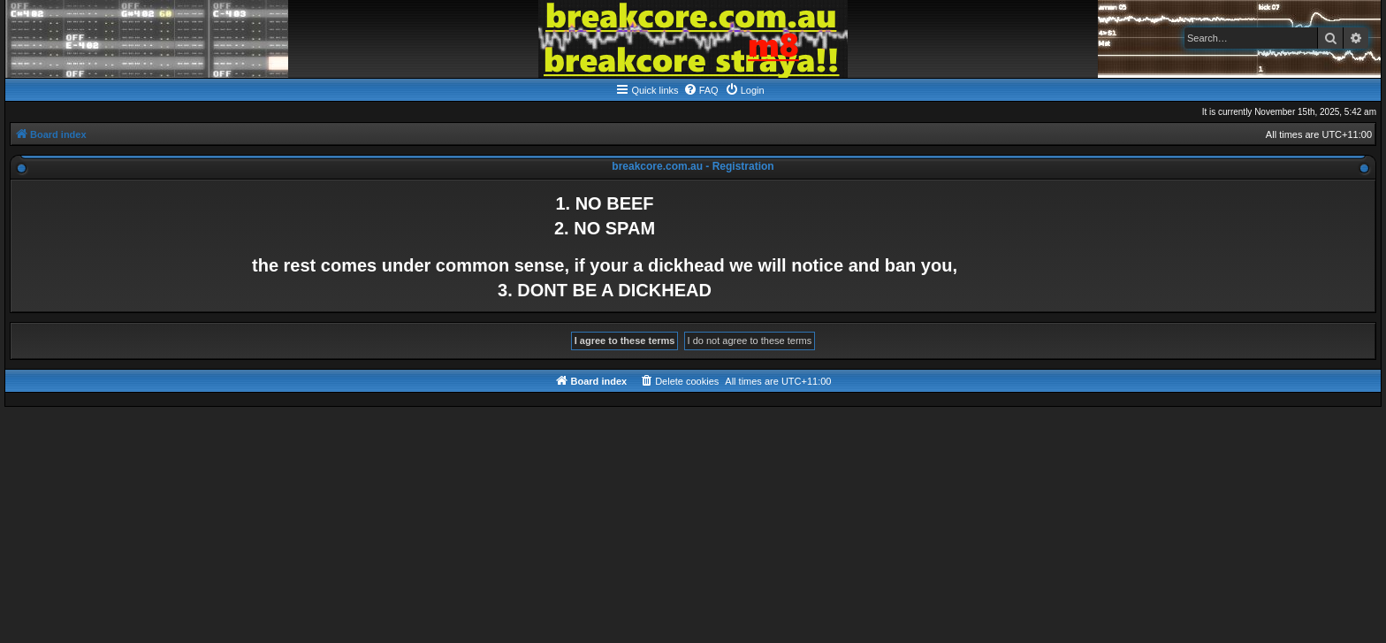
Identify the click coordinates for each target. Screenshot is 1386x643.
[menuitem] (701, 90)
